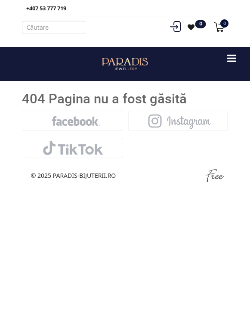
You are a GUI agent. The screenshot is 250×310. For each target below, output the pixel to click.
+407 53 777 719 (46, 8)
